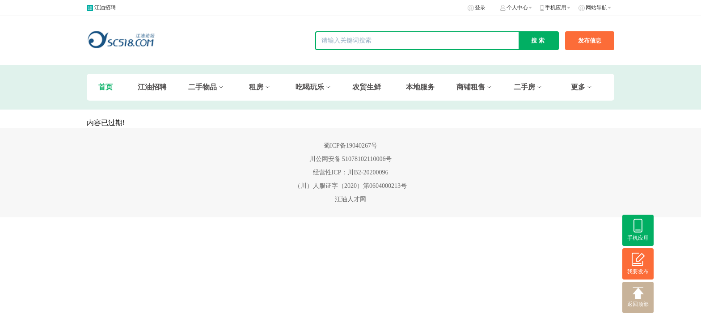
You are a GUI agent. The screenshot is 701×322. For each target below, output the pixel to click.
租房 (256, 87)
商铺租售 (470, 87)
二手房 (524, 87)
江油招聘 (105, 7)
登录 (480, 7)
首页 (105, 87)
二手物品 (202, 87)
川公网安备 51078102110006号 (350, 159)
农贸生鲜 (366, 87)
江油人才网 (350, 199)
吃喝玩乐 (310, 87)
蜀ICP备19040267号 (350, 145)
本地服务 (420, 87)
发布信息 (589, 40)
